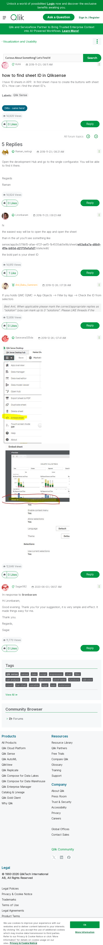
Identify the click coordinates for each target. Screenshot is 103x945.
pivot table (60, 679)
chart (69, 674)
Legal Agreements (13, 910)
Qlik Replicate (10, 770)
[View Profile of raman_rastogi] (23, 151)
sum (53, 685)
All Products (9, 742)
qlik (34, 679)
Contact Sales (60, 834)
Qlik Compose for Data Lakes (20, 775)
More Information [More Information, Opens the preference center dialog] (84, 932)
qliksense (44, 679)
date (34, 674)
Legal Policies (10, 888)
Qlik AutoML (9, 759)
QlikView (7, 764)
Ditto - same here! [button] (15, 108)
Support (56, 775)
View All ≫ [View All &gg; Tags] (11, 694)
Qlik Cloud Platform (14, 748)
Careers (56, 818)
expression (56, 674)
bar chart (21, 685)
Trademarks (9, 899)
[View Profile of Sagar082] (21, 586)
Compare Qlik (60, 759)
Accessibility (59, 807)
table (25, 679)
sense (24, 674)
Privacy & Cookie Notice (17, 894)
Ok (84, 924)
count (9, 685)
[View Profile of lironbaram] (21, 215)
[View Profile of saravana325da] (24, 337)
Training (56, 770)
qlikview (87, 679)
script (43, 674)
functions (74, 679)
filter (77, 674)
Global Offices (60, 829)
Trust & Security (61, 802)
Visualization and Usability (20, 41)
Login (51, 3)
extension (64, 685)
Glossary (57, 764)
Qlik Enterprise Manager (16, 786)
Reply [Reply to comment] (90, 202)
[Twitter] (54, 857)
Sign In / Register (89, 17)
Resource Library (62, 742)
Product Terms (11, 916)
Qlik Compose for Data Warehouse (23, 781)
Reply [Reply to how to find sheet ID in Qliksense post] (90, 124)
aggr (45, 685)
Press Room (59, 796)
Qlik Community (63, 849)
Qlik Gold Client (11, 797)
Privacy (56, 813)
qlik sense (12, 674)
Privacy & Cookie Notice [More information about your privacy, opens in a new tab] (23, 943)
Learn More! (70, 31)
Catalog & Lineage (13, 792)
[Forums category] (7, 718)
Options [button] (97, 41)
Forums (18, 718)
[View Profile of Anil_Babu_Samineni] (26, 284)
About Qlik (58, 791)
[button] (99, 64)
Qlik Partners (59, 748)
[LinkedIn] (61, 857)
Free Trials (58, 753)
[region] (51, 931)
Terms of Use (10, 905)
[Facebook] (68, 857)
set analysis (12, 679)
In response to (19, 594)
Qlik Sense (20, 95)
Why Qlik (7, 803)
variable (34, 685)
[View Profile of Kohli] (18, 64)
